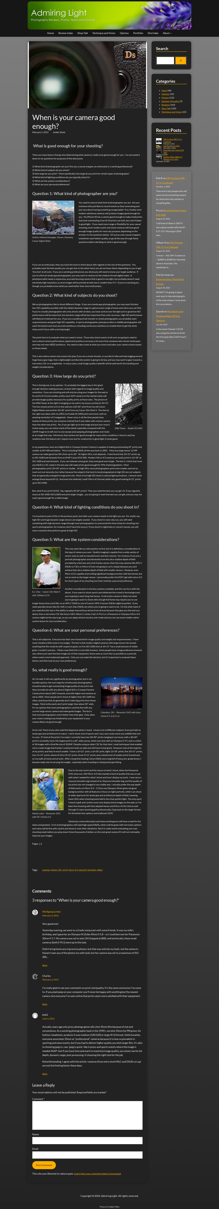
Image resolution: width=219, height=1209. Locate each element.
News (164, 90)
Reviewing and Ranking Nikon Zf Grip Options (169, 316)
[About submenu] (171, 33)
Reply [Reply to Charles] (44, 1004)
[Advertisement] (83, 251)
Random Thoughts (170, 101)
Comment (38, 1098)
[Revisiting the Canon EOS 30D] (159, 151)
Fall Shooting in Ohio (171, 146)
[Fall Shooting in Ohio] (159, 147)
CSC (60, 869)
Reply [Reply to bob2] (44, 1073)
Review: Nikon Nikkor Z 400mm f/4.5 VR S (172, 158)
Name (35, 1134)
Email (35, 1148)
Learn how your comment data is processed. (97, 1173)
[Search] (180, 60)
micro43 (83, 869)
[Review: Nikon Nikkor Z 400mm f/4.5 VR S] (159, 158)
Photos (165, 97)
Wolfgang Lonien (51, 911)
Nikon (100, 869)
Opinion (166, 94)
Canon (54, 869)
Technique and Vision (172, 112)
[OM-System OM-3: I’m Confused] (159, 141)
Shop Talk (166, 108)
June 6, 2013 (48, 1018)
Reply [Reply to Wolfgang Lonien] (44, 965)
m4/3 (65, 869)
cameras (46, 869)
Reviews (166, 104)
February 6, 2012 (50, 915)
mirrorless (91, 869)
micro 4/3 (73, 869)
